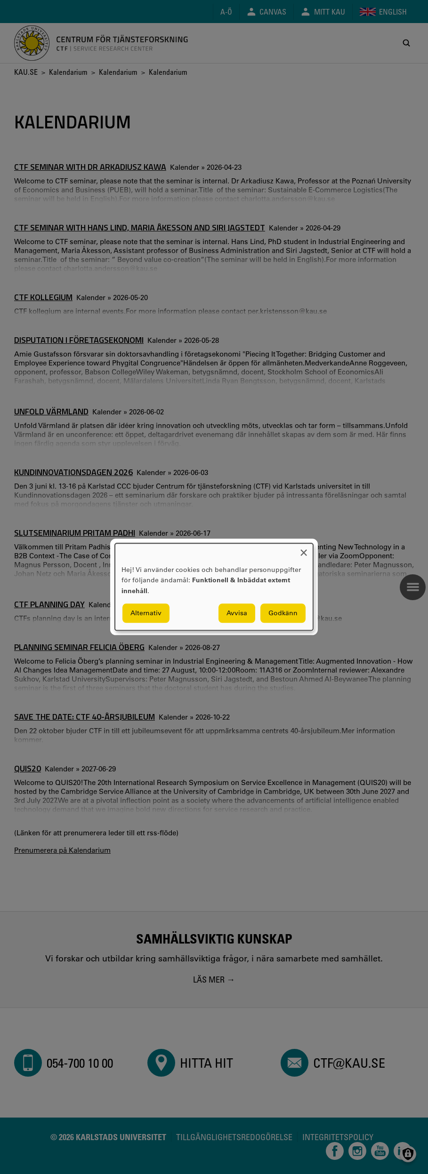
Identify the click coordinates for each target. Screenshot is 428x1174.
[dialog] (214, 586)
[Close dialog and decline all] (303, 549)
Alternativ (146, 613)
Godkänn (283, 613)
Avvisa (236, 613)
